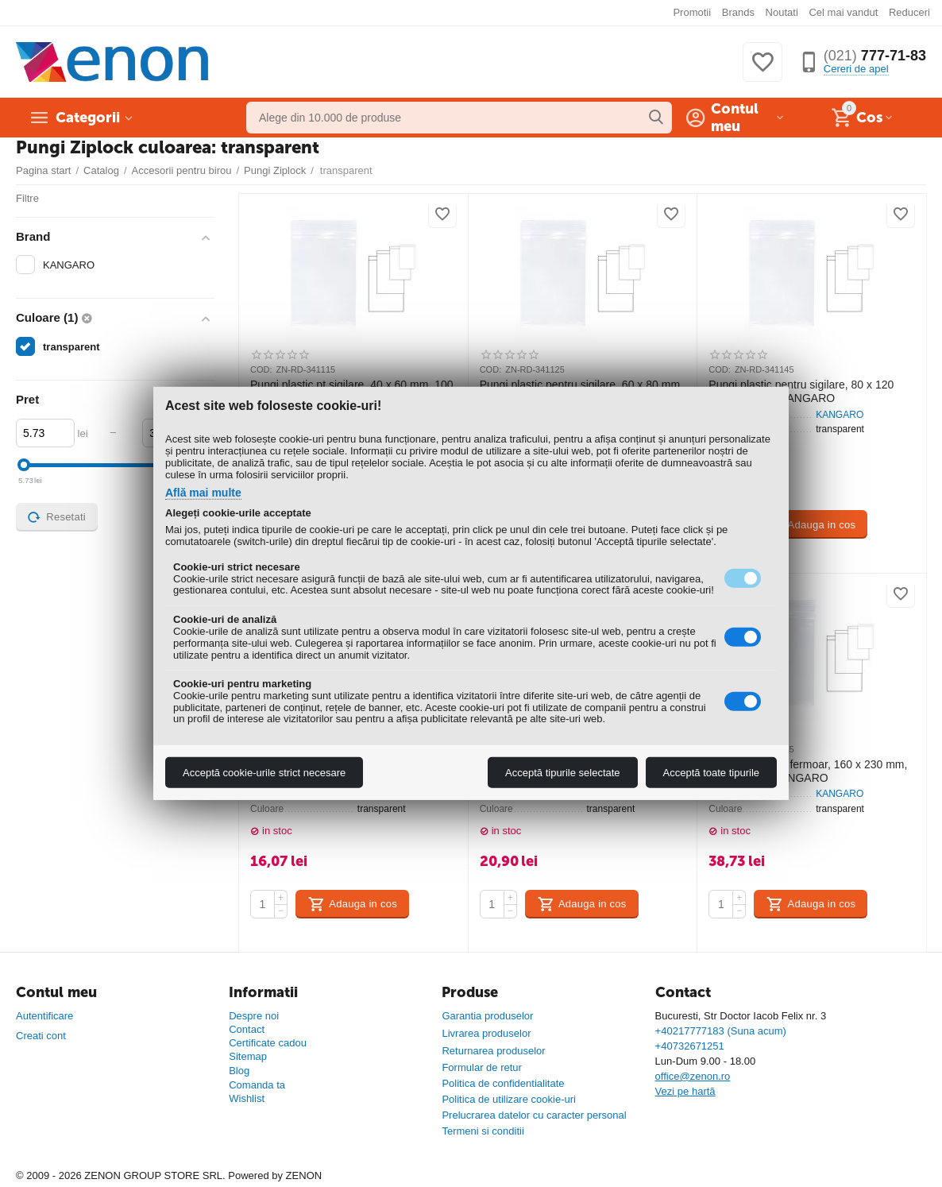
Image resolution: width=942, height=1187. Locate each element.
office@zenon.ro (693, 1076)
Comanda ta (257, 1085)
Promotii (692, 12)
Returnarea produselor (493, 1051)
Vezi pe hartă (685, 1091)
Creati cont (41, 1036)
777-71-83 (875, 56)
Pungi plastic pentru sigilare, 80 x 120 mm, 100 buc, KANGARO (801, 391)
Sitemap (248, 1056)
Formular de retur (482, 1067)
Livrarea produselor (486, 1033)
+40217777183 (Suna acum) (720, 1031)
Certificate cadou (268, 1043)
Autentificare (44, 1016)
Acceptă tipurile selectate (562, 773)
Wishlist (246, 1098)
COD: (261, 369)
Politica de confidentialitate (503, 1083)
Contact (246, 1029)
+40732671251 (689, 1046)
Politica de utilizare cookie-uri (509, 1099)
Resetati (57, 517)
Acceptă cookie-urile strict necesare (264, 773)
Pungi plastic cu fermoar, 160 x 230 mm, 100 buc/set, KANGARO (807, 771)
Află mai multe (203, 492)
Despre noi (254, 1016)
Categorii (88, 117)
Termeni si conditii (482, 1131)
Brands (738, 12)
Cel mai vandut (843, 12)
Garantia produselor (487, 1016)
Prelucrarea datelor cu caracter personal (534, 1115)
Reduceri (909, 12)
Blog (239, 1071)
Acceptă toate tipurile (711, 773)
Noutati (782, 12)
